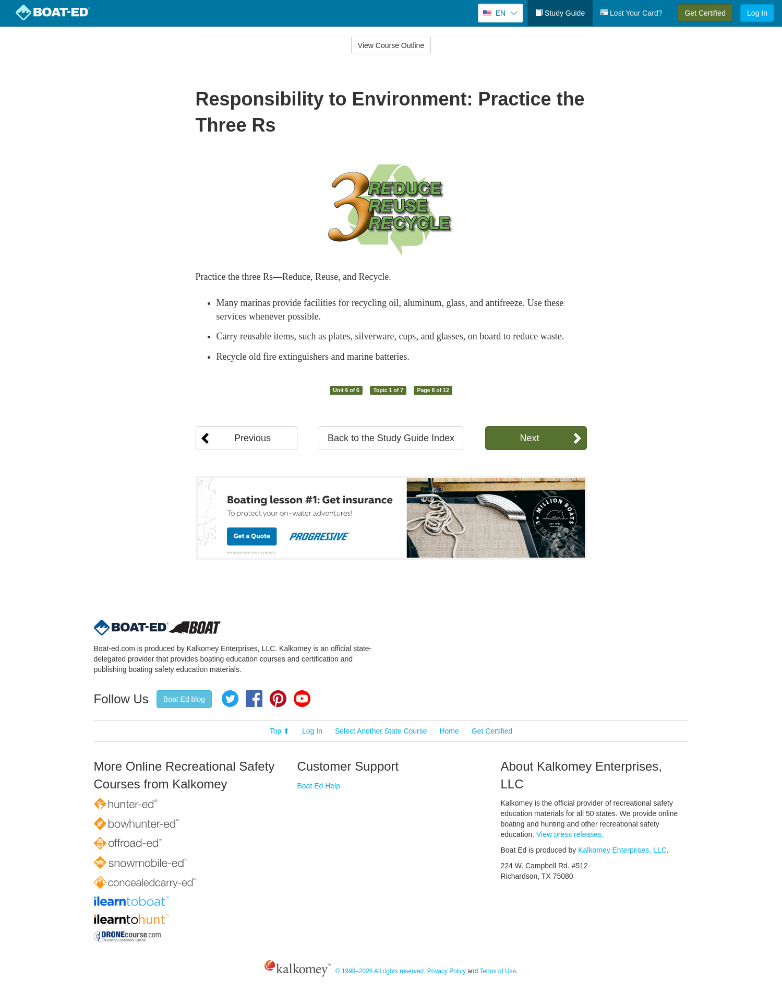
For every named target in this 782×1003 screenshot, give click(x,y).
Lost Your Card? (631, 13)
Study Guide (560, 13)
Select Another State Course (381, 731)
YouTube (302, 698)
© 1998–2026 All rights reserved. (380, 971)
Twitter (230, 698)
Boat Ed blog (184, 699)
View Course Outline (391, 45)
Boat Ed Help (319, 786)
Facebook (254, 698)
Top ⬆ (280, 731)
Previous (252, 438)
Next (529, 438)
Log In (757, 13)
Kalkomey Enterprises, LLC (622, 850)
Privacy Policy (446, 971)
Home (449, 731)
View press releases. (570, 834)
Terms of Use (497, 971)
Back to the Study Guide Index (391, 438)
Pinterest (278, 698)
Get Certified (705, 13)
